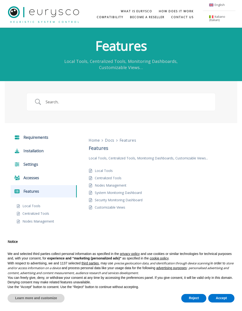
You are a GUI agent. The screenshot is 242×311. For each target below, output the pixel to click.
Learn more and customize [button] (36, 298)
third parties (90, 263)
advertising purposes (171, 268)
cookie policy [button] (159, 258)
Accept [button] (221, 298)
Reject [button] (194, 298)
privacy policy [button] (130, 254)
